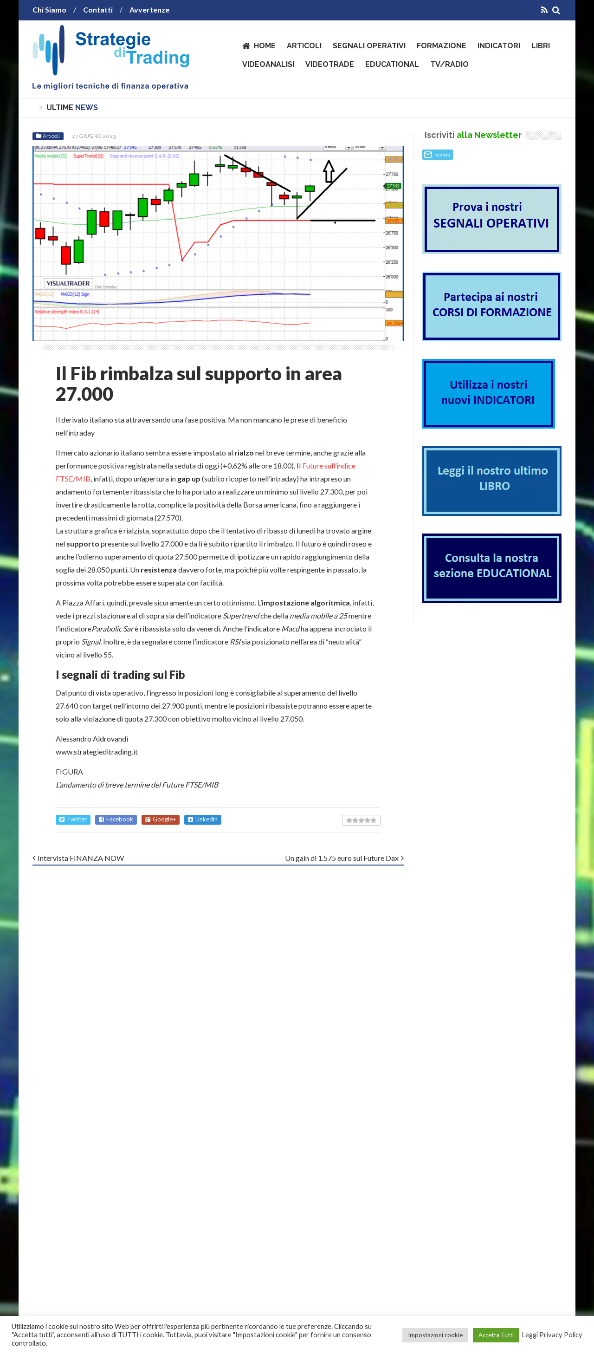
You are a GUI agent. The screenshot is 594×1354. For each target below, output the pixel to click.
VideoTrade (329, 64)
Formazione (441, 45)
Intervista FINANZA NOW (81, 857)
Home (265, 45)
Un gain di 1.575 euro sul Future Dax (342, 857)
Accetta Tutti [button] (496, 1335)
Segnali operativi (369, 45)
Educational (392, 64)
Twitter (73, 819)
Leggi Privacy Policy (552, 1335)
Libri (540, 45)
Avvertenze (149, 9)
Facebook (116, 819)
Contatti (98, 9)
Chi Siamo (49, 9)
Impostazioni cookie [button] (435, 1335)
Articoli (304, 45)
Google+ (160, 819)
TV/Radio (449, 64)
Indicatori (499, 45)
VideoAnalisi (268, 64)
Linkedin (203, 819)
